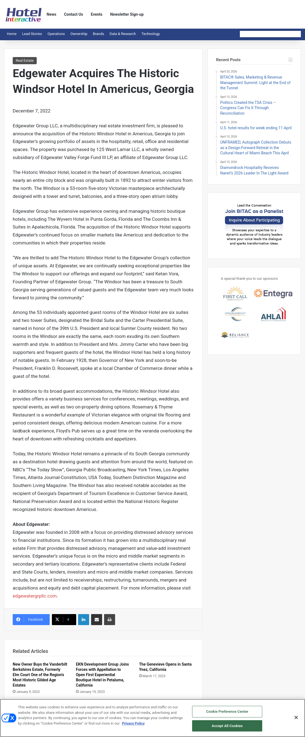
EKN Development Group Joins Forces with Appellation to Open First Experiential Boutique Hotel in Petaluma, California (102, 674)
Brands (98, 34)
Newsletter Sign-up (127, 14)
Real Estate (25, 60)
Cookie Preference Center (227, 713)
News (51, 14)
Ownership (78, 34)
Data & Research (123, 34)
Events (96, 14)
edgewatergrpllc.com (35, 596)
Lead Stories (32, 34)
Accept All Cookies (227, 728)
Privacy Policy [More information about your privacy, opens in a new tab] (133, 725)
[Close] (296, 719)
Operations (56, 34)
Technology (150, 34)
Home (12, 34)
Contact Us (73, 14)
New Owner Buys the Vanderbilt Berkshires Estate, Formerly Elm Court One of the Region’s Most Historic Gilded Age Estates (40, 674)
